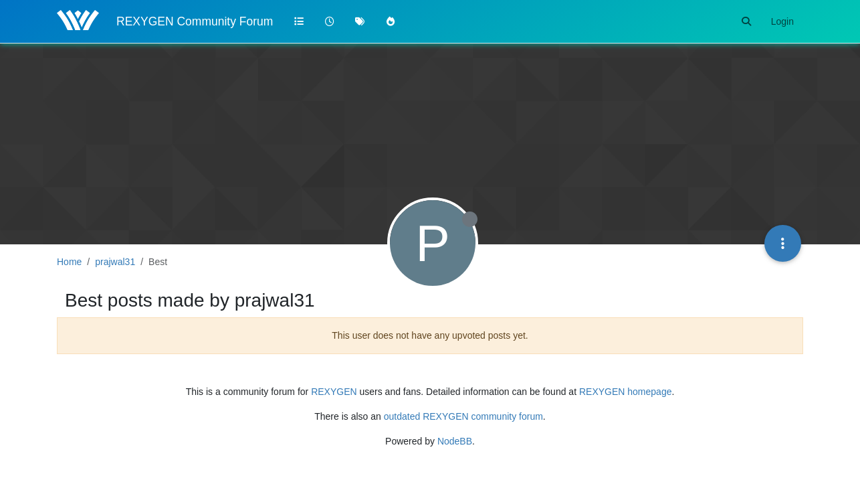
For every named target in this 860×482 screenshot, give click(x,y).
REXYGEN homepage (625, 391)
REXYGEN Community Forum (194, 21)
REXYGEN (333, 391)
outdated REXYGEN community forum (463, 416)
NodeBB (454, 441)
